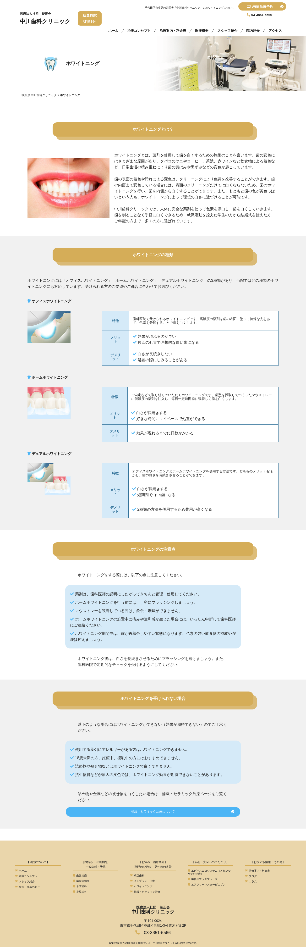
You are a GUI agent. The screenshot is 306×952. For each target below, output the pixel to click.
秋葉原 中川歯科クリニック (39, 95)
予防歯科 (80, 891)
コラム (251, 886)
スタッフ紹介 (227, 31)
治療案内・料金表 (172, 31)
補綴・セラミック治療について (173, 817)
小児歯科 (80, 897)
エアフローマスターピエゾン (206, 889)
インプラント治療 (142, 886)
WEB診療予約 (265, 7)
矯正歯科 (137, 880)
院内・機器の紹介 (27, 892)
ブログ (251, 881)
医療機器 (201, 31)
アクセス (275, 31)
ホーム (113, 31)
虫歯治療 (80, 880)
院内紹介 (253, 31)
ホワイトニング (141, 891)
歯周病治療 (81, 886)
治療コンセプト (139, 31)
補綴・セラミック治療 (145, 897)
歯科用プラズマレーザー (204, 884)
